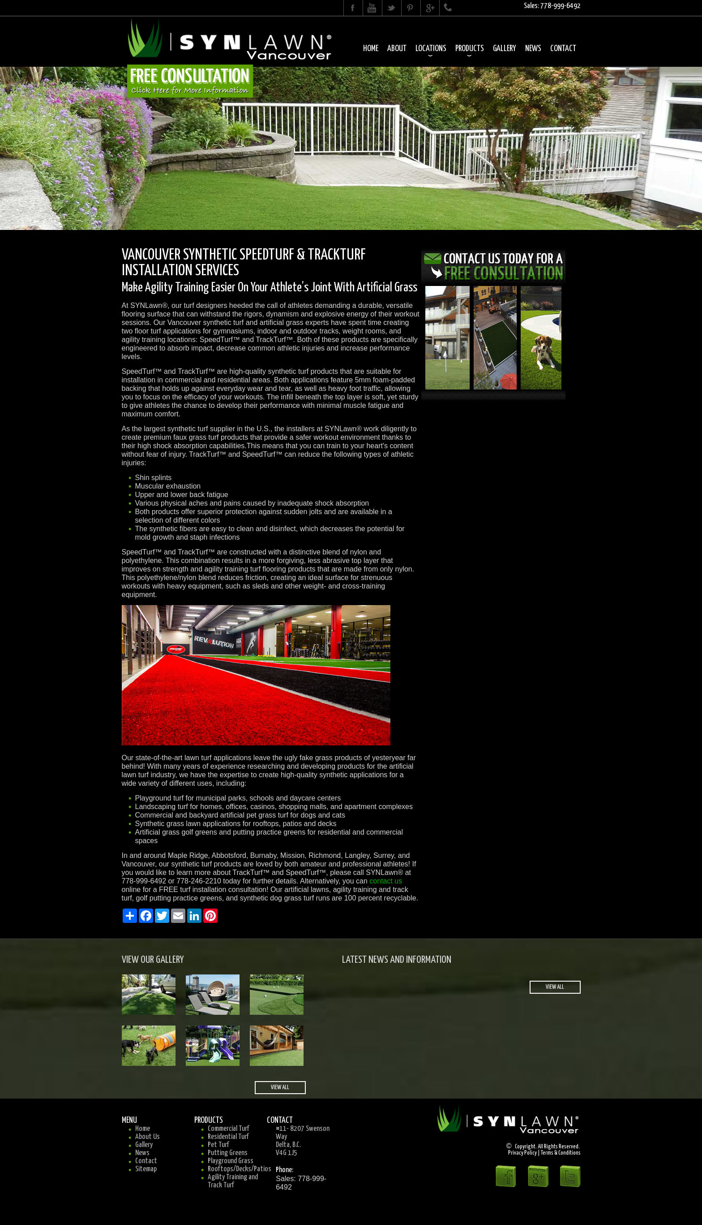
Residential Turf (228, 1137)
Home (370, 48)
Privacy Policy (522, 1153)
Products (469, 48)
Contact (563, 48)
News (533, 48)
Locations (430, 48)
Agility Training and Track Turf (233, 1181)
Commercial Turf (228, 1129)
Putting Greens (228, 1153)
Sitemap (146, 1169)
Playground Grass (230, 1161)
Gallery (504, 48)
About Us (147, 1137)
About (397, 48)
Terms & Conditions (561, 1153)
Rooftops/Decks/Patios (239, 1169)
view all (280, 1088)
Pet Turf (218, 1145)
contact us (385, 881)
